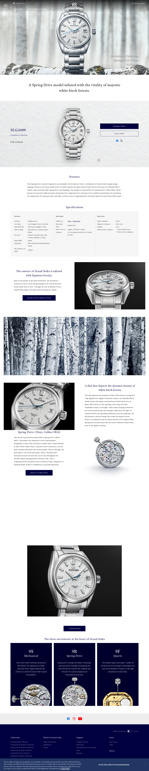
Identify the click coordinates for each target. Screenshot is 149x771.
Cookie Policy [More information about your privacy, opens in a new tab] (65, 768)
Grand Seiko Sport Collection (20, 753)
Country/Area (19, 3)
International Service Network (86, 747)
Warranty (79, 753)
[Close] (145, 764)
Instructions (76, 221)
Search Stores (119, 133)
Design (45, 747)
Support (79, 737)
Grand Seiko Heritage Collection (21, 750)
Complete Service (82, 742)
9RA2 (69, 221)
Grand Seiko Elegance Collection (21, 756)
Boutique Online (138, 3)
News (111, 737)
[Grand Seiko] (74, 6)
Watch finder (75, 628)
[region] (74, 764)
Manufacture (47, 745)
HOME (12, 14)
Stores (112, 751)
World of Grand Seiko (39, 9)
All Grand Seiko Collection (19, 742)
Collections (19, 9)
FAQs (78, 750)
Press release (113, 742)
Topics (111, 745)
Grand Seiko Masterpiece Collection (22, 745)
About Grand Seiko (49, 742)
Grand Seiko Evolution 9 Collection (22, 747)
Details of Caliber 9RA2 (39, 473)
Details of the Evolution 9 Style (39, 298)
